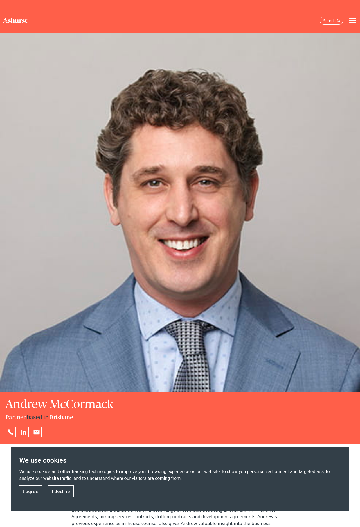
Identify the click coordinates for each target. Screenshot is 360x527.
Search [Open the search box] (332, 20)
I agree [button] (31, 491)
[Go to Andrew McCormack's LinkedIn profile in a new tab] (24, 432)
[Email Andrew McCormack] (37, 432)
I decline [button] (60, 491)
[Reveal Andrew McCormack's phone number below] (11, 432)
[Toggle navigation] (352, 20)
